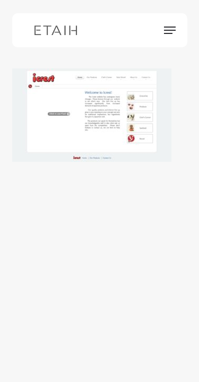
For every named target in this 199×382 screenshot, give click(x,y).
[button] (170, 30)
